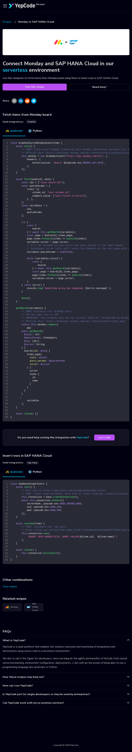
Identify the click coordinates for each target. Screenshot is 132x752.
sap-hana (32, 462)
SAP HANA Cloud (32, 607)
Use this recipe (34, 87)
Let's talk (104, 437)
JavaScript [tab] (14, 131)
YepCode (82, 437)
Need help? (99, 87)
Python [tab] (35, 131)
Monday (11, 607)
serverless (15, 70)
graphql (31, 121)
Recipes (7, 22)
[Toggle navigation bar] (5, 5)
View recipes (10, 586)
